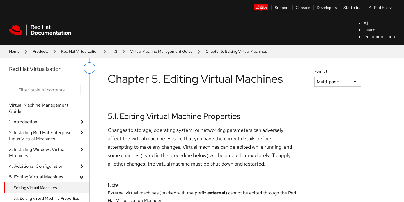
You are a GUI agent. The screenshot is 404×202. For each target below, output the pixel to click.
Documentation (379, 37)
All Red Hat (381, 7)
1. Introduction (23, 122)
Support (282, 7)
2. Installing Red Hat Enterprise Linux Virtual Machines (40, 136)
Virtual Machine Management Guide (161, 51)
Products (40, 51)
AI (366, 23)
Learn (369, 30)
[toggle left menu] (89, 68)
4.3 (114, 51)
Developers (327, 7)
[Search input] (45, 90)
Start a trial (352, 7)
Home (14, 51)
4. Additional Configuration (36, 166)
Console (303, 7)
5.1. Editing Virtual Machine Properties (174, 116)
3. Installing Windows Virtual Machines (37, 152)
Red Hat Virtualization (79, 51)
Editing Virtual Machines (35, 187)
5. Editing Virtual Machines (36, 177)
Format (320, 71)
